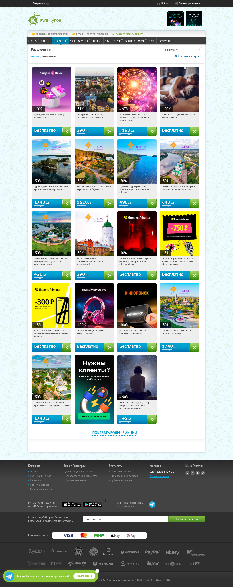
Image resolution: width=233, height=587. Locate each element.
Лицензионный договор (124, 475)
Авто (73, 40)
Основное (35, 471)
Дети (152, 40)
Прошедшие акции (76, 480)
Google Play (92, 504)
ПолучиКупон (165, 40)
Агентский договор (121, 471)
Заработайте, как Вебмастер (81, 475)
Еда (36, 40)
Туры (108, 40)
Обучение (84, 40)
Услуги (118, 40)
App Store (71, 504)
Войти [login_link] (164, 3)
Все (30, 40)
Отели (142, 40)
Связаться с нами (159, 476)
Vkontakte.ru (193, 473)
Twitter (198, 473)
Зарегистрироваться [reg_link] (189, 3)
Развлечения (60, 40)
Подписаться (84, 576)
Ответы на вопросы (41, 489)
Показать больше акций (114, 432)
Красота (46, 40)
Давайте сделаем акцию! (79, 471)
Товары (97, 40)
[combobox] (182, 49)
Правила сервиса (39, 484)
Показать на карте (188, 56)
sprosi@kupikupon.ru (162, 471)
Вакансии (35, 480)
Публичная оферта (121, 480)
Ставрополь (39, 3)
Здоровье (130, 40)
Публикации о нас (40, 475)
